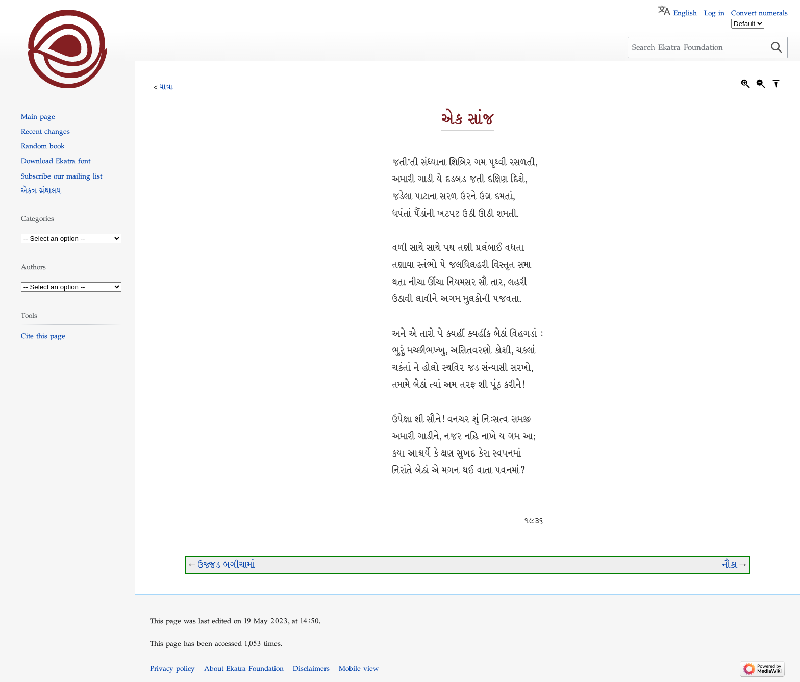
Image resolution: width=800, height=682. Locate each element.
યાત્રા (166, 86)
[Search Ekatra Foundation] (708, 47)
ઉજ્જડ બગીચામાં (226, 565)
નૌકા (729, 565)
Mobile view (359, 668)
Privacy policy (172, 668)
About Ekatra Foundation (244, 668)
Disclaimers (311, 668)
